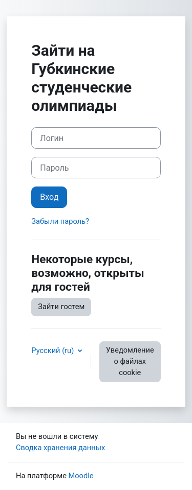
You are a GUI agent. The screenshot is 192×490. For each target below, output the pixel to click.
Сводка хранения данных (60, 447)
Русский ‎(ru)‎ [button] (53, 350)
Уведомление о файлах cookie (130, 361)
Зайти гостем (61, 306)
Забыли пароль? (60, 221)
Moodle (81, 475)
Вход (49, 197)
